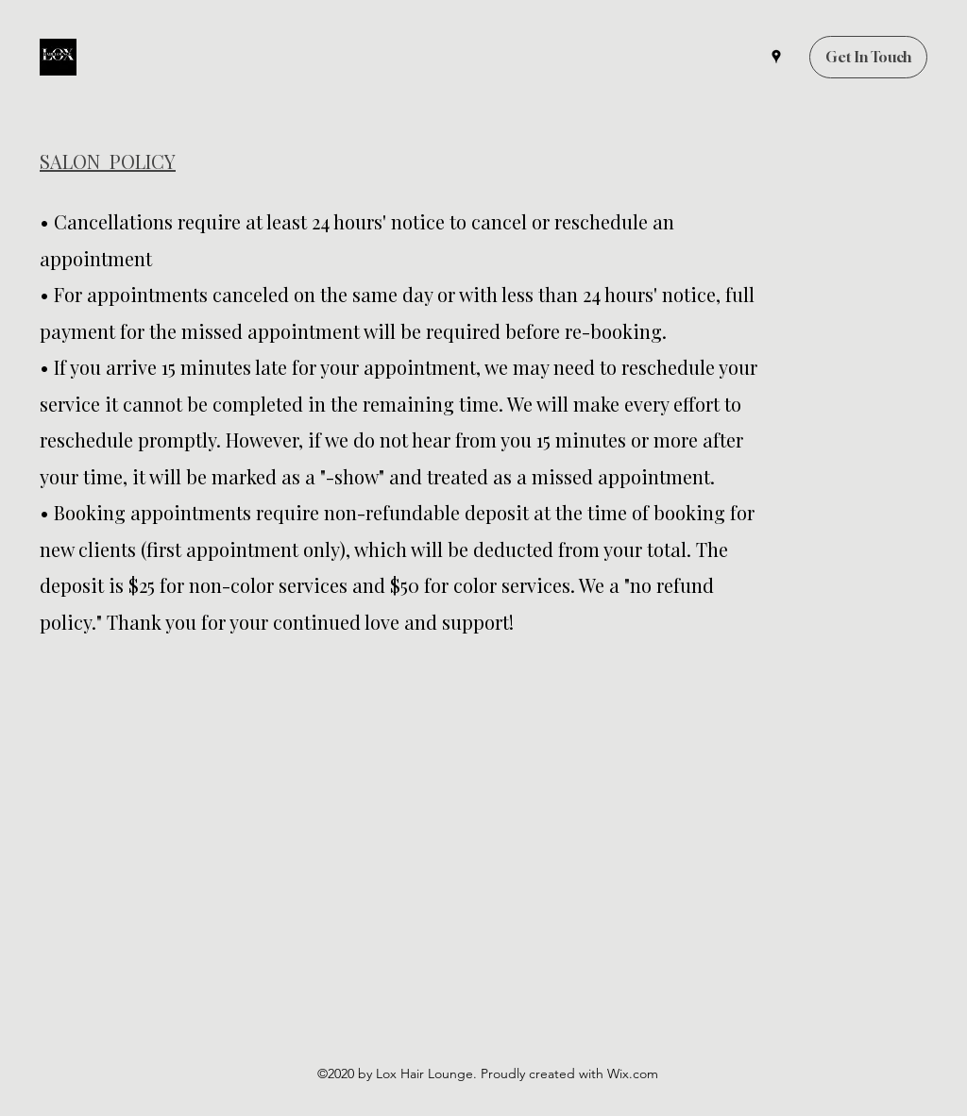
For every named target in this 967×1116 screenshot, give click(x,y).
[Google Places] (776, 56)
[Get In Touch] (868, 57)
